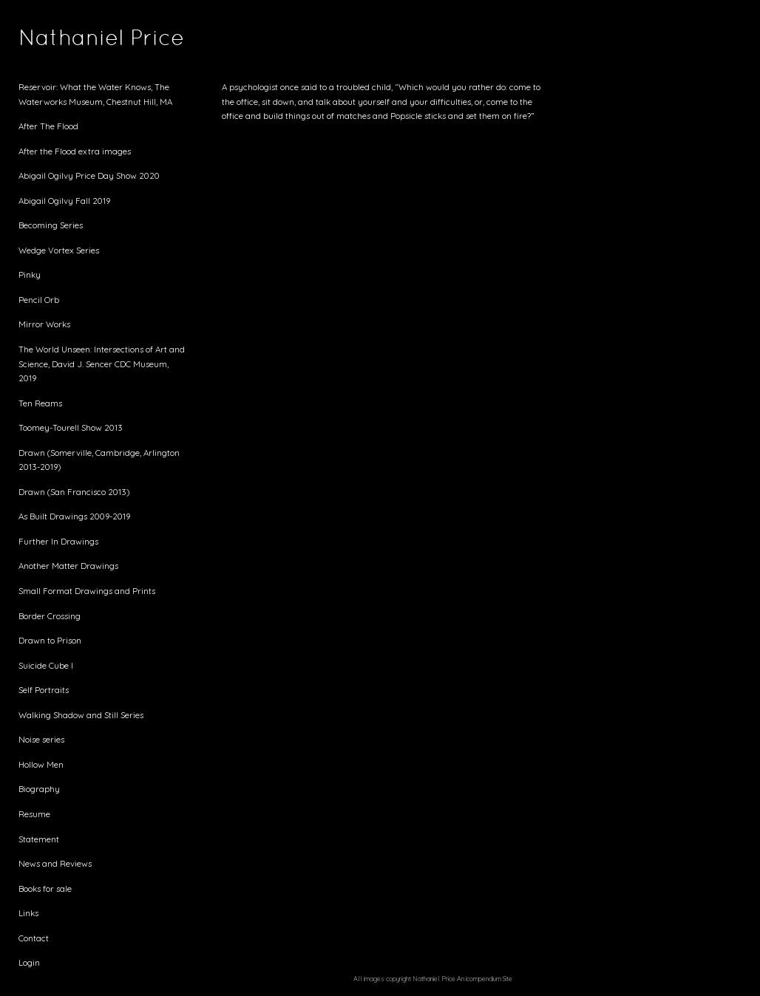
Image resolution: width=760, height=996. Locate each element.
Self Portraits (43, 689)
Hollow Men (41, 764)
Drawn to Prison (49, 640)
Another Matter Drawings (68, 565)
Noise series (41, 739)
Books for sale (45, 888)
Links (28, 912)
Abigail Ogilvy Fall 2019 (64, 200)
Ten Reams (40, 403)
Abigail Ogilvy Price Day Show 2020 (89, 175)
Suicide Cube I (45, 665)
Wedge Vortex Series (58, 250)
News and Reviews (55, 863)
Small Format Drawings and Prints (86, 590)
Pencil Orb (38, 299)
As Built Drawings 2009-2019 (74, 516)
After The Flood (48, 126)
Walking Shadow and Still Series (80, 714)
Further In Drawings (58, 541)
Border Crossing (49, 615)
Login (29, 962)
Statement (38, 839)
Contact (33, 938)
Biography (39, 788)
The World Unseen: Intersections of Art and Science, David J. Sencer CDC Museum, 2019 (101, 363)
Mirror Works (44, 324)
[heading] (55, 40)
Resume (34, 813)
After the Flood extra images (74, 151)
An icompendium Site (484, 979)
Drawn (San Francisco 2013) (73, 491)
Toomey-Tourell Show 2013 (70, 427)
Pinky (29, 274)
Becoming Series (50, 225)
